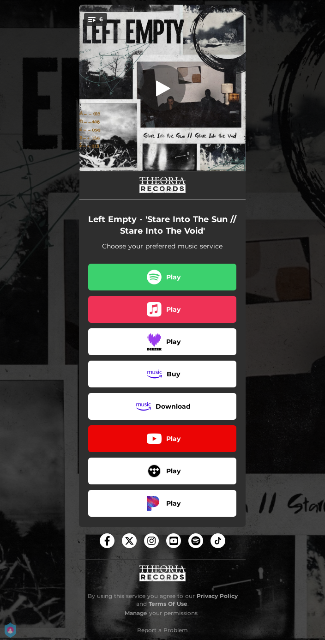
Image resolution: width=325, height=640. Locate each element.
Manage (136, 613)
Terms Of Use (168, 603)
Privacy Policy (217, 595)
